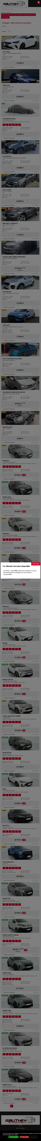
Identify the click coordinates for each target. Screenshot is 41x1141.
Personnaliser (33, 1137)
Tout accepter (13, 1137)
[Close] (38, 2)
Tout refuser (24, 1137)
